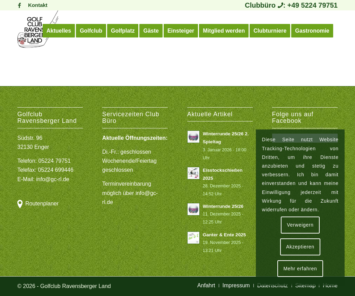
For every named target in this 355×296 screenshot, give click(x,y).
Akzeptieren (300, 247)
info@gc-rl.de (52, 179)
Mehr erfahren (300, 268)
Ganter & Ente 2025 (224, 234)
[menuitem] (36, 5)
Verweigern (300, 225)
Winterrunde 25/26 (223, 206)
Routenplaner (42, 203)
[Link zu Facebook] (19, 5)
